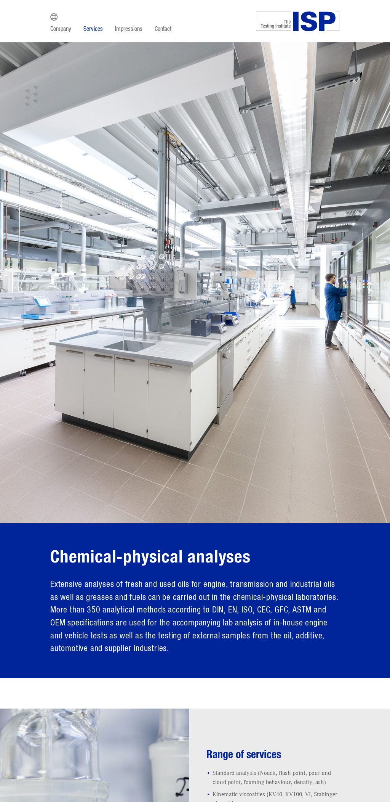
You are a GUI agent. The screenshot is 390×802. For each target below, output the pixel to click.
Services (93, 29)
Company (60, 29)
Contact (163, 29)
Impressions (128, 29)
